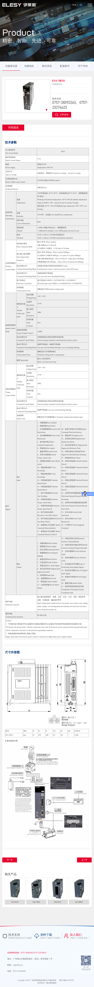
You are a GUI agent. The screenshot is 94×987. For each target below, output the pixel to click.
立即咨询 (61, 114)
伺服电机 (29, 66)
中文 (75, 5)
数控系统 (47, 66)
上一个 (84, 860)
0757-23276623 (40, 953)
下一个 (10, 860)
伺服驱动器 (11, 66)
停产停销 (83, 66)
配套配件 (65, 66)
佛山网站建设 (51, 983)
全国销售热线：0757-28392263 (20, 953)
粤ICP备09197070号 (66, 980)
